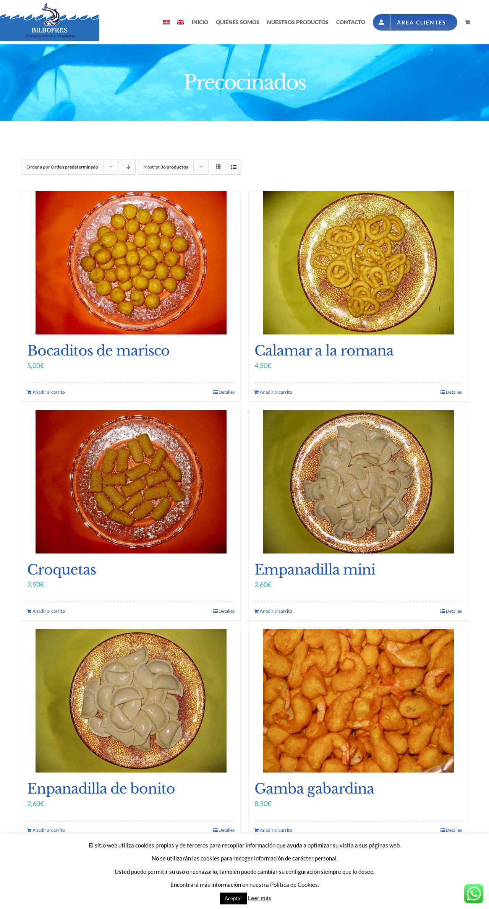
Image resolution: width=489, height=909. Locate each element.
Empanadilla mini (314, 569)
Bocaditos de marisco (98, 350)
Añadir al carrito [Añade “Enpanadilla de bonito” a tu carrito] (48, 830)
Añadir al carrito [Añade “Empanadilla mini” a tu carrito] (276, 611)
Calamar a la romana (323, 350)
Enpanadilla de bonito (101, 788)
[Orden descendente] (128, 167)
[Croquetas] (130, 482)
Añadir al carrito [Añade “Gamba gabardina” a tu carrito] (276, 830)
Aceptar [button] (233, 898)
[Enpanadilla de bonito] (130, 701)
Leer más (259, 897)
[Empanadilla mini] (358, 482)
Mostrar (165, 167)
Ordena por (62, 167)
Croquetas (61, 569)
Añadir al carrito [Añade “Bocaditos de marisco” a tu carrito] (48, 392)
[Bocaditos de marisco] (130, 262)
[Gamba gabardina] (358, 701)
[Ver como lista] (233, 166)
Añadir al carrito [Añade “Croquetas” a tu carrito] (48, 611)
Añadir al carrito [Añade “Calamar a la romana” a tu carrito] (276, 392)
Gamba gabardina (314, 788)
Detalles (227, 392)
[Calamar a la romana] (358, 262)
